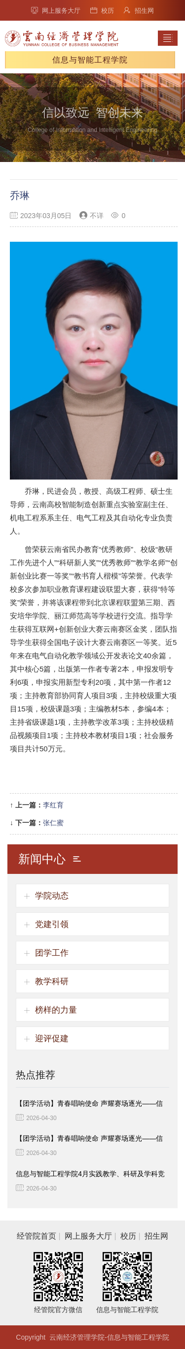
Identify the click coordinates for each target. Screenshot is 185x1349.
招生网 (139, 10)
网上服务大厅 (55, 10)
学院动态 (52, 895)
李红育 (53, 805)
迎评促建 (52, 1038)
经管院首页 (36, 1236)
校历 (102, 10)
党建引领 (52, 924)
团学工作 (52, 953)
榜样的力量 (56, 1010)
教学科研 (52, 981)
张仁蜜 (53, 823)
